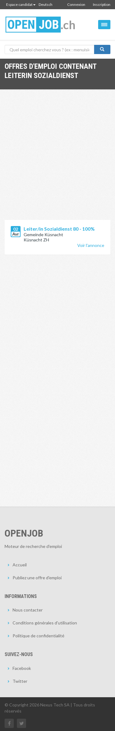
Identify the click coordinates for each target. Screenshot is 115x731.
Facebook (22, 668)
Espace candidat (21, 4)
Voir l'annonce (90, 245)
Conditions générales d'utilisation (45, 622)
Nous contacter (28, 609)
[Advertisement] (57, 159)
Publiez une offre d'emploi (37, 577)
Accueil (20, 564)
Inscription (101, 4)
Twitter (20, 681)
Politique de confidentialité (38, 635)
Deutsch (45, 4)
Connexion (76, 4)
